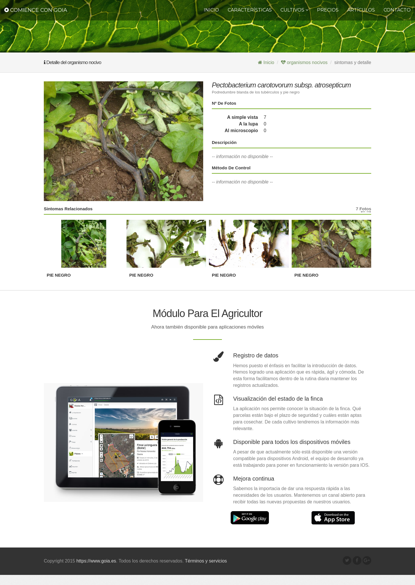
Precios (328, 10)
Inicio (211, 10)
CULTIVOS (294, 10)
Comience (35, 10)
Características (250, 10)
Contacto (397, 10)
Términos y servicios (206, 571)
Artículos (361, 10)
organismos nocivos (304, 62)
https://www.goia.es (96, 571)
